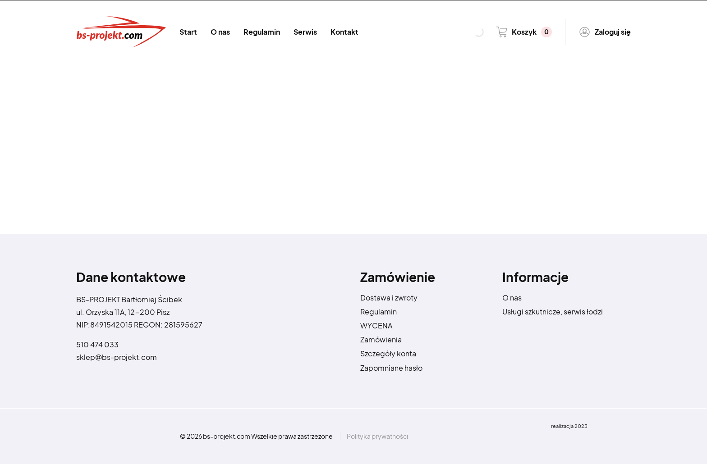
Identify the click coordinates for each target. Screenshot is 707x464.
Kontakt (344, 31)
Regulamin (261, 31)
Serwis (305, 31)
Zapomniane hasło (391, 368)
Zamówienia (381, 339)
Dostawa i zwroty (389, 297)
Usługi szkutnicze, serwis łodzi (552, 311)
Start (188, 31)
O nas (220, 31)
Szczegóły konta (388, 353)
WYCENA (376, 325)
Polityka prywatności (377, 436)
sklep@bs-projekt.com (116, 357)
